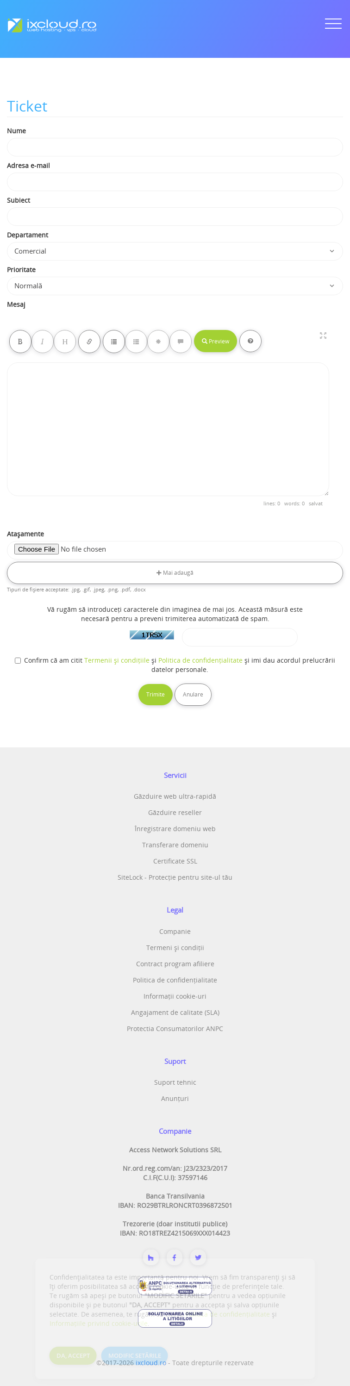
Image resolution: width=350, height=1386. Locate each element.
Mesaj (16, 304)
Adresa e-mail (28, 165)
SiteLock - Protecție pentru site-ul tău (175, 877)
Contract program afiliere (175, 963)
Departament (27, 234)
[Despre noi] (151, 1257)
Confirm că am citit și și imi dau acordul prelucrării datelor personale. (175, 665)
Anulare (193, 694)
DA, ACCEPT (73, 1355)
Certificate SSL (175, 861)
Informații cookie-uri (175, 996)
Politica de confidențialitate (200, 660)
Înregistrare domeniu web (175, 828)
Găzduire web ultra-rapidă (175, 796)
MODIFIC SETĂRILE (134, 1355)
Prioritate (21, 269)
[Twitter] (198, 1257)
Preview (215, 341)
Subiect (18, 200)
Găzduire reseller (175, 812)
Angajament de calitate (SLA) (175, 1012)
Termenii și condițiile (117, 660)
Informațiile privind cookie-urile (99, 1323)
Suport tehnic (175, 1082)
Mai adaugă (175, 573)
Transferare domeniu (175, 844)
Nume (16, 130)
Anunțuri (175, 1098)
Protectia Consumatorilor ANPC (175, 1028)
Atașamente (25, 533)
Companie (175, 931)
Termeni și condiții (175, 947)
